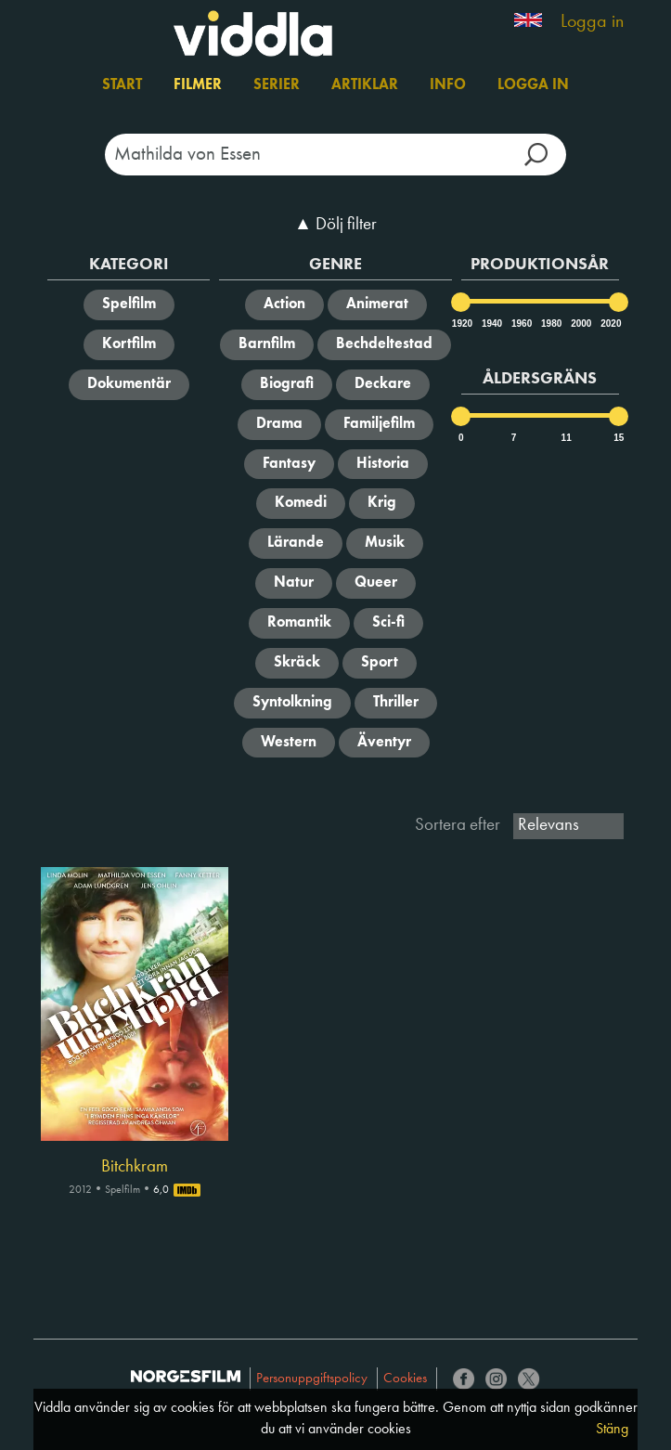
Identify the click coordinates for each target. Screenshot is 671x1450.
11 (566, 438)
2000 (580, 323)
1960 (520, 323)
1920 (461, 323)
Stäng (612, 1429)
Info (448, 85)
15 (618, 438)
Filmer (198, 85)
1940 (491, 323)
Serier (276, 85)
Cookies (405, 1379)
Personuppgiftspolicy (312, 1379)
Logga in (592, 22)
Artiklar (364, 85)
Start (122, 85)
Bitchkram (134, 1167)
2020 (609, 323)
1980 (550, 323)
